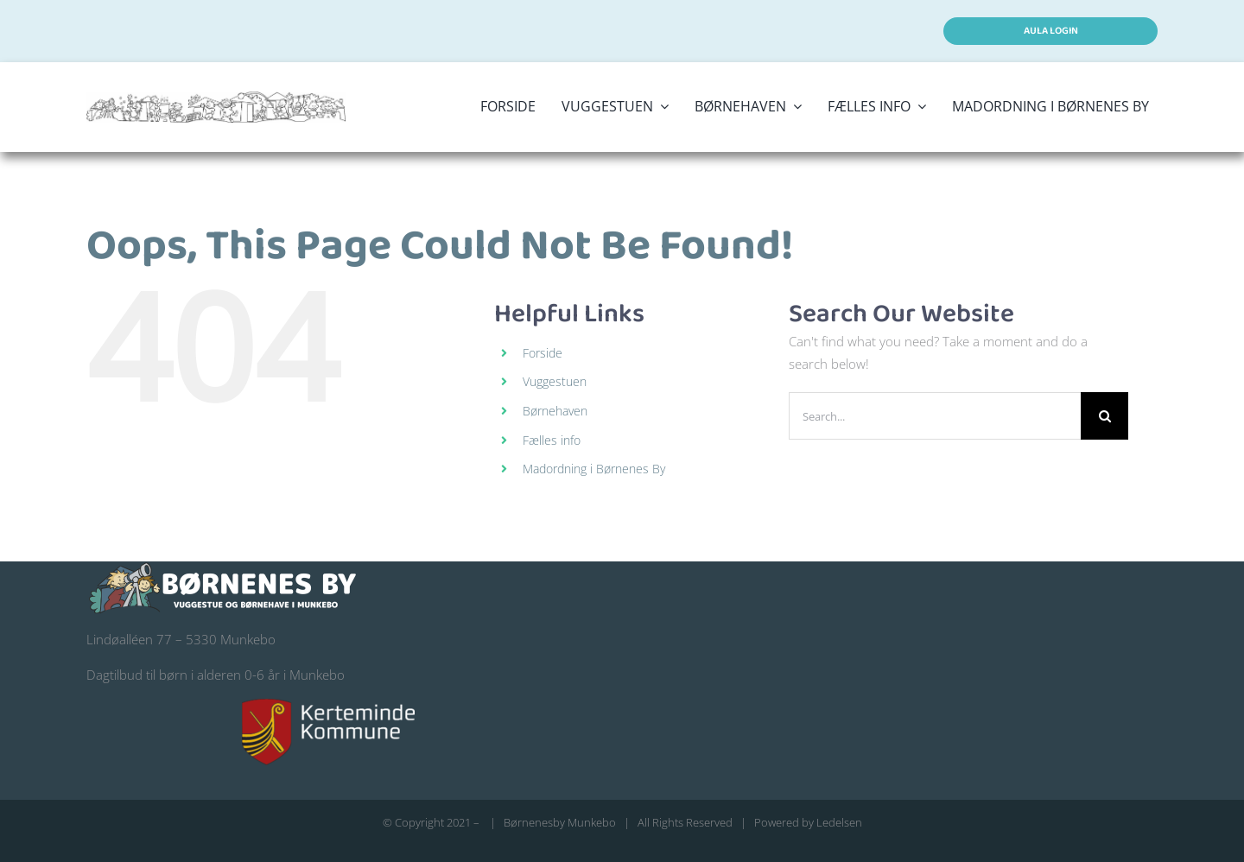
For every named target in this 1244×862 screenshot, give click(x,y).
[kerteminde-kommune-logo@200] (328, 704)
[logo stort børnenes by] (216, 97)
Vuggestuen (555, 381)
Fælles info (552, 440)
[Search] (1104, 416)
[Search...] (935, 416)
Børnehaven (555, 410)
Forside (542, 353)
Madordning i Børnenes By (594, 468)
